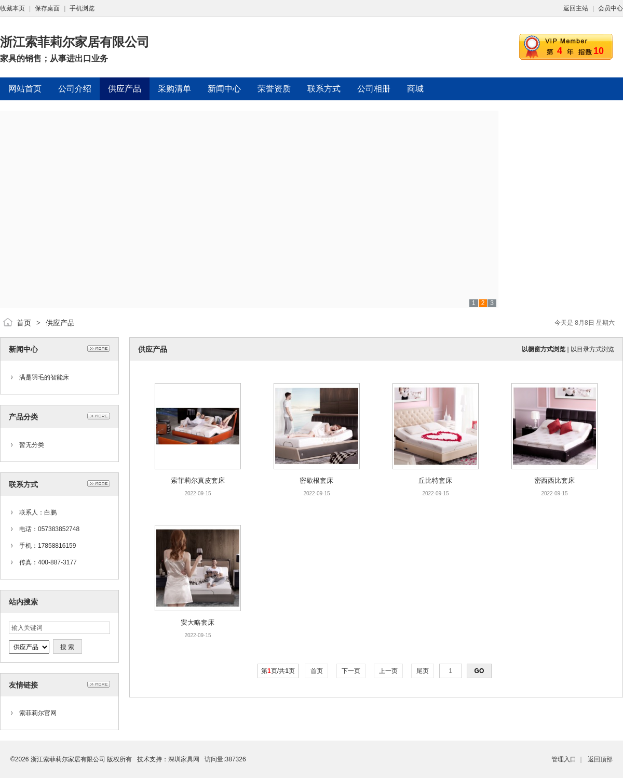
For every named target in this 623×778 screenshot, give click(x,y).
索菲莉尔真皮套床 (198, 480)
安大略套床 (197, 622)
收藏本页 (12, 8)
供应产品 (60, 323)
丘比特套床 (435, 480)
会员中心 (610, 8)
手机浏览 (82, 8)
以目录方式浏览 (592, 349)
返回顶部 (600, 759)
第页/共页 (278, 671)
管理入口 (563, 759)
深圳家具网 (183, 759)
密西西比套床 (554, 480)
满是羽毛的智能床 (44, 377)
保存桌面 (47, 8)
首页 (24, 323)
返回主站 (575, 8)
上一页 (388, 671)
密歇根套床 (316, 480)
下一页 (351, 671)
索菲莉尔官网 (38, 713)
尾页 (423, 671)
